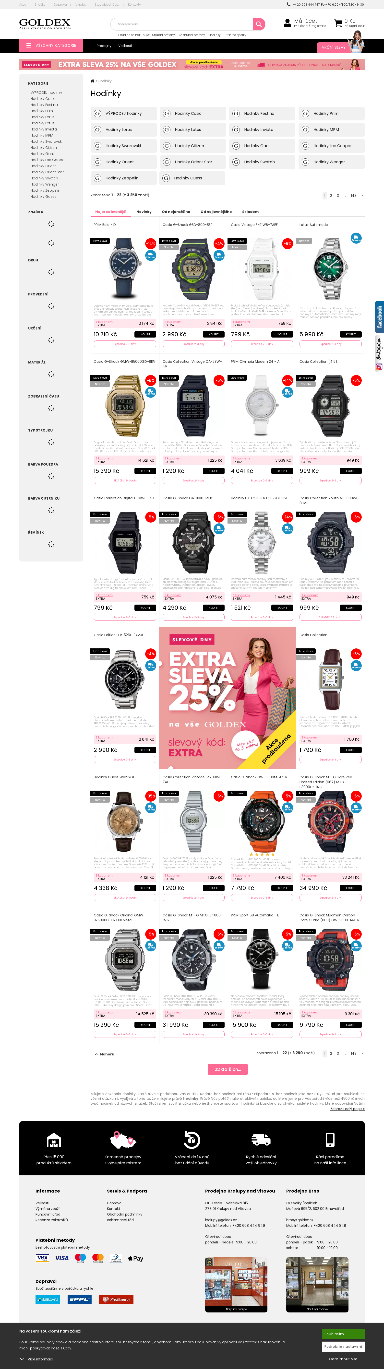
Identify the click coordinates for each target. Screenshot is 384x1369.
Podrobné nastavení (343, 1346)
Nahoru (104, 1050)
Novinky (149, 211)
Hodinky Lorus (43, 117)
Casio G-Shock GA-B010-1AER (187, 496)
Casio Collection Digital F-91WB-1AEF (124, 496)
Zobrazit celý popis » (347, 1104)
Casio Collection (314, 632)
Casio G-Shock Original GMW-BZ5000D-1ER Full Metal (119, 914)
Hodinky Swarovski (46, 141)
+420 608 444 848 (329, 1221)
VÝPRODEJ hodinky (46, 92)
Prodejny (104, 45)
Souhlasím (334, 1334)
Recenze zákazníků (52, 1216)
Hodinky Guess (44, 196)
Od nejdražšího (185, 211)
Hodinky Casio (43, 98)
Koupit (145, 333)
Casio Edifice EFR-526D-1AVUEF (120, 632)
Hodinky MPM (42, 135)
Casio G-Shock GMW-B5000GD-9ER (124, 360)
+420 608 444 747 (303, 4)
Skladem (267, 211)
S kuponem (104, 321)
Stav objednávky (107, 4)
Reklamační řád (120, 1216)
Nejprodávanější (112, 211)
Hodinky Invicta (44, 129)
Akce (22, 4)
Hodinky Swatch (44, 178)
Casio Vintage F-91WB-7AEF (254, 224)
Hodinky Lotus (43, 123)
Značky (40, 4)
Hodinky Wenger (45, 184)
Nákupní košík (355, 26)
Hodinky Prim (42, 110)
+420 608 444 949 (248, 1221)
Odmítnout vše (343, 1359)
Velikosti (125, 45)
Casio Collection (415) (318, 360)
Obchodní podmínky (124, 1210)
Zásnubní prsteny (192, 35)
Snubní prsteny (163, 35)
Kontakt (113, 1204)
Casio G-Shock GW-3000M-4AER (259, 774)
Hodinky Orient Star (47, 172)
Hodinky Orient (43, 166)
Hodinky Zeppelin (45, 190)
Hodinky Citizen (44, 147)
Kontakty (134, 4)
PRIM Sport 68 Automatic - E (255, 912)
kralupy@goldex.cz (221, 1216)
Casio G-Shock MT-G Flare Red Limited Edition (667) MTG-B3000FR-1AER (326, 779)
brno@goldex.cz (299, 1216)
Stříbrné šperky (235, 35)
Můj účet (305, 21)
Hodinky (215, 35)
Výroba (80, 4)
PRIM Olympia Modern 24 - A (255, 360)
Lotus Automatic (314, 224)
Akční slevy (338, 47)
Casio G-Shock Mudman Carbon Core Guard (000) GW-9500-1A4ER (330, 914)
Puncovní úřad (48, 1210)
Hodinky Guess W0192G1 (114, 774)
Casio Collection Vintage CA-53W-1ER (192, 363)
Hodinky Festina (44, 104)
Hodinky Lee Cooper (48, 159)
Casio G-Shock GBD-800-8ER (188, 224)
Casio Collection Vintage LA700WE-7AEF (193, 777)
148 (354, 195)
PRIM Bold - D (105, 224)
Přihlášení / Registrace (310, 26)
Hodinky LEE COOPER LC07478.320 (260, 496)
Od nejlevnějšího (229, 211)
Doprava (60, 4)
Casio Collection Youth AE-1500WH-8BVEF (330, 499)
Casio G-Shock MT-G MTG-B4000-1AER (193, 914)
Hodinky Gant (42, 153)
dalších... (228, 1066)
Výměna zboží (48, 1204)
